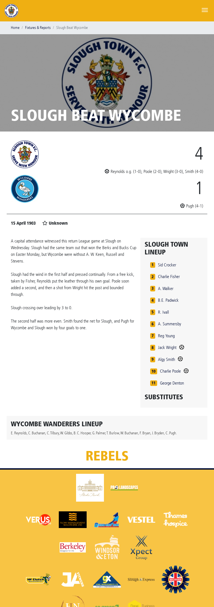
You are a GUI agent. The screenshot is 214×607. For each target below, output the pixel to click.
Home (15, 27)
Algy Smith (166, 359)
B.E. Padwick (168, 300)
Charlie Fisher (169, 276)
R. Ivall (163, 312)
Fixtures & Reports (38, 27)
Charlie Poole (170, 371)
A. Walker (165, 288)
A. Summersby (169, 323)
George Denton (172, 383)
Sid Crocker (167, 264)
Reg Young (166, 335)
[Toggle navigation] (204, 9)
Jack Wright (167, 347)
